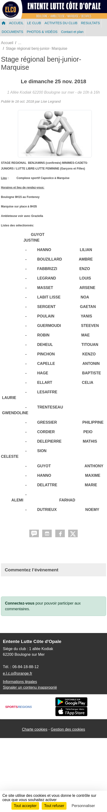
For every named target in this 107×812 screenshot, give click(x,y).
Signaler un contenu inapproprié (30, 687)
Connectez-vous (20, 603)
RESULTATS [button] (90, 23)
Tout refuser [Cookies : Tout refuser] (54, 806)
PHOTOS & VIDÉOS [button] (42, 32)
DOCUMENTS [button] (12, 32)
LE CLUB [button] (34, 23)
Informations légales (20, 682)
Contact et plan (72, 32)
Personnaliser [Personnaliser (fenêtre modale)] (83, 806)
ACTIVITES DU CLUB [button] (61, 23)
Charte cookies (34, 729)
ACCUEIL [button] (16, 23)
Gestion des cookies (68, 729)
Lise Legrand (51, 101)
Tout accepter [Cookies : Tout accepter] (25, 806)
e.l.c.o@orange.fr (17, 673)
